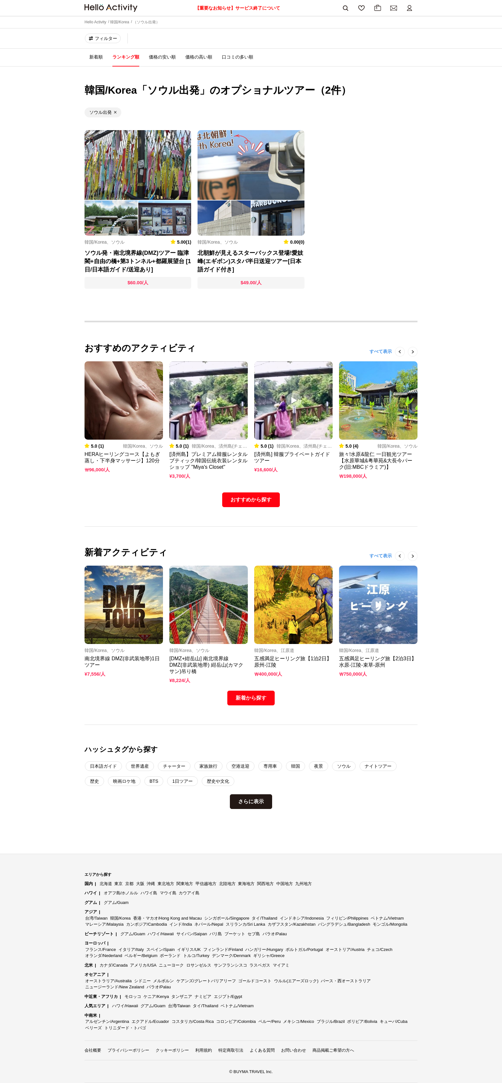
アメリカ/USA (143, 965)
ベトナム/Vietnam (387, 918)
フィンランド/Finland (223, 949)
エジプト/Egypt (228, 996)
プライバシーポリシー (128, 1050)
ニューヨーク (171, 965)
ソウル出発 (100, 112)
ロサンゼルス (198, 965)
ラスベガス (259, 965)
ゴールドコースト (254, 980)
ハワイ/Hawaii (161, 933)
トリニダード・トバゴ (125, 1027)
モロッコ (133, 996)
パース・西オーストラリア (346, 980)
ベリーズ (93, 1027)
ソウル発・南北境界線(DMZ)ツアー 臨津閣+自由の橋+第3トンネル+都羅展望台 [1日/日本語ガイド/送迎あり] (138, 261)
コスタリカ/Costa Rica (193, 1021)
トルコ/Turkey (196, 955)
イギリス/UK (189, 949)
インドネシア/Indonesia (302, 918)
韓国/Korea (119, 22)
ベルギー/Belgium (141, 955)
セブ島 (253, 933)
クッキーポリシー (172, 1050)
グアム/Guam (116, 902)
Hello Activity (95, 22)
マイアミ (281, 965)
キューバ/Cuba (394, 1021)
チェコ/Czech (379, 949)
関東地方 (184, 883)
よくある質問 (262, 1050)
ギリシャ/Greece (269, 955)
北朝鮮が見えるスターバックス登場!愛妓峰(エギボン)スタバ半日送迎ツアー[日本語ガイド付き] (250, 261)
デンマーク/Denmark (231, 955)
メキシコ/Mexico (298, 1021)
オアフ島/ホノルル (121, 893)
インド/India (180, 924)
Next (409, 361)
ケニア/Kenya (156, 996)
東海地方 (246, 883)
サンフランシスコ (230, 965)
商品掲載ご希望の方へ (333, 1050)
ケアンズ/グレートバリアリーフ (206, 980)
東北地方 (166, 883)
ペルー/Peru (269, 1021)
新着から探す (251, 698)
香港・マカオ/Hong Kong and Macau (167, 918)
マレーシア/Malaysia (104, 924)
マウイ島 (168, 893)
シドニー (142, 980)
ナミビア (203, 996)
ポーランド (170, 955)
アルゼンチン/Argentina (107, 1021)
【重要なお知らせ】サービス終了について (237, 8)
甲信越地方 (206, 883)
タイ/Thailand (264, 918)
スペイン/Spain (160, 949)
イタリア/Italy (131, 949)
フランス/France (100, 949)
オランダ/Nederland (103, 955)
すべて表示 (380, 351)
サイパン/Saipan (191, 933)
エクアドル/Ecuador (150, 1021)
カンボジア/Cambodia (146, 924)
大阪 (140, 883)
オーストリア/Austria (345, 949)
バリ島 (215, 933)
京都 (129, 883)
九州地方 (303, 883)
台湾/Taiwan (96, 918)
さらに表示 (251, 801)
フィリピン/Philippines (347, 918)
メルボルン (163, 980)
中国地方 (284, 883)
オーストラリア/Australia (108, 980)
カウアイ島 (189, 893)
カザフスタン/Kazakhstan (292, 924)
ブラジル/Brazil (331, 1021)
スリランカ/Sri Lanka (245, 924)
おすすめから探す (251, 499)
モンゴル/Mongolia (390, 924)
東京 (118, 883)
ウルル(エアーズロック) (296, 980)
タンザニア (181, 996)
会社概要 (93, 1050)
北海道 (106, 883)
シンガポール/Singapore (226, 918)
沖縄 (151, 883)
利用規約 (203, 1050)
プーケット (234, 933)
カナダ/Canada (114, 965)
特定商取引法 (230, 1050)
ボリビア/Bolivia (362, 1021)
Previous (396, 361)
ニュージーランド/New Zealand (114, 987)
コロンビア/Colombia (236, 1021)
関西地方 (265, 883)
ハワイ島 (149, 893)
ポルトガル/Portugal (304, 949)
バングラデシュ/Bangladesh (344, 924)
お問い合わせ (293, 1050)
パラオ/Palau (275, 933)
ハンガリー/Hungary (264, 949)
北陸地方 (227, 883)
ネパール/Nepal (208, 924)
